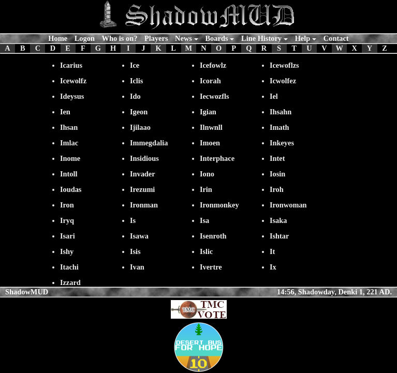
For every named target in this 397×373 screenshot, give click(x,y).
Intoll (69, 174)
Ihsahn (280, 112)
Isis (135, 251)
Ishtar (279, 236)
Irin (206, 189)
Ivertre (211, 267)
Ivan (137, 267)
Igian (208, 112)
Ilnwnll (211, 127)
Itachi (69, 267)
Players (156, 38)
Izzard (70, 282)
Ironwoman (288, 205)
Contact (336, 38)
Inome (70, 158)
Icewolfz (73, 81)
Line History (261, 38)
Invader (142, 174)
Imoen (210, 143)
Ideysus (72, 96)
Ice (134, 65)
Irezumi (142, 189)
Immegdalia (149, 143)
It (272, 251)
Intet (277, 158)
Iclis (136, 81)
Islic (206, 251)
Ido (135, 96)
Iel (274, 96)
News (183, 38)
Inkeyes (282, 143)
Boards (216, 38)
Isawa (139, 236)
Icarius (71, 65)
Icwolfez (283, 81)
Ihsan (69, 127)
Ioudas (71, 189)
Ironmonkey (219, 205)
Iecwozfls (214, 96)
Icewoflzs (284, 65)
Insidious (144, 158)
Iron (67, 205)
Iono (207, 174)
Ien (65, 112)
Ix (273, 267)
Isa (204, 220)
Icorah (210, 81)
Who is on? (120, 38)
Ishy (66, 251)
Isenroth (213, 236)
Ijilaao (140, 127)
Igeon (139, 112)
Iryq (67, 220)
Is (133, 220)
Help (303, 38)
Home (57, 38)
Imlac (69, 143)
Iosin (277, 174)
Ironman (144, 205)
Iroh (277, 189)
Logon (85, 38)
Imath (279, 127)
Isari (67, 236)
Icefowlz (213, 65)
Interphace (217, 158)
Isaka (278, 220)
